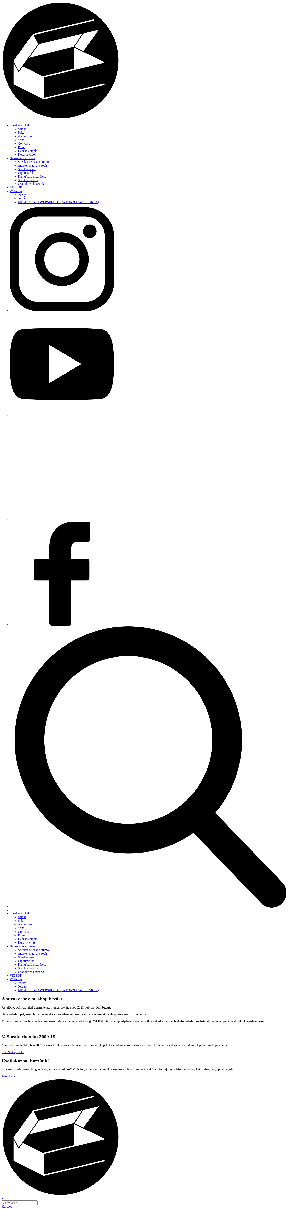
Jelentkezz (8, 1076)
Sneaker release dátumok (34, 162)
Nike (21, 132)
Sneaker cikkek (20, 125)
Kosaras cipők (27, 154)
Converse (24, 143)
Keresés (7, 1206)
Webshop (16, 191)
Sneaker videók (28, 180)
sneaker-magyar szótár (32, 165)
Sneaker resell (27, 169)
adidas (22, 129)
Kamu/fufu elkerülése (32, 176)
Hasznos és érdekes (22, 158)
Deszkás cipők (27, 151)
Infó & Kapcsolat (13, 1052)
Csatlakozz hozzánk (31, 183)
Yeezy (22, 194)
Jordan (22, 198)
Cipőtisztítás (26, 172)
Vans (21, 140)
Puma (21, 147)
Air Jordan (25, 136)
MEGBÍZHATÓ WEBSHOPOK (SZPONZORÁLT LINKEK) (58, 202)
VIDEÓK (16, 187)
